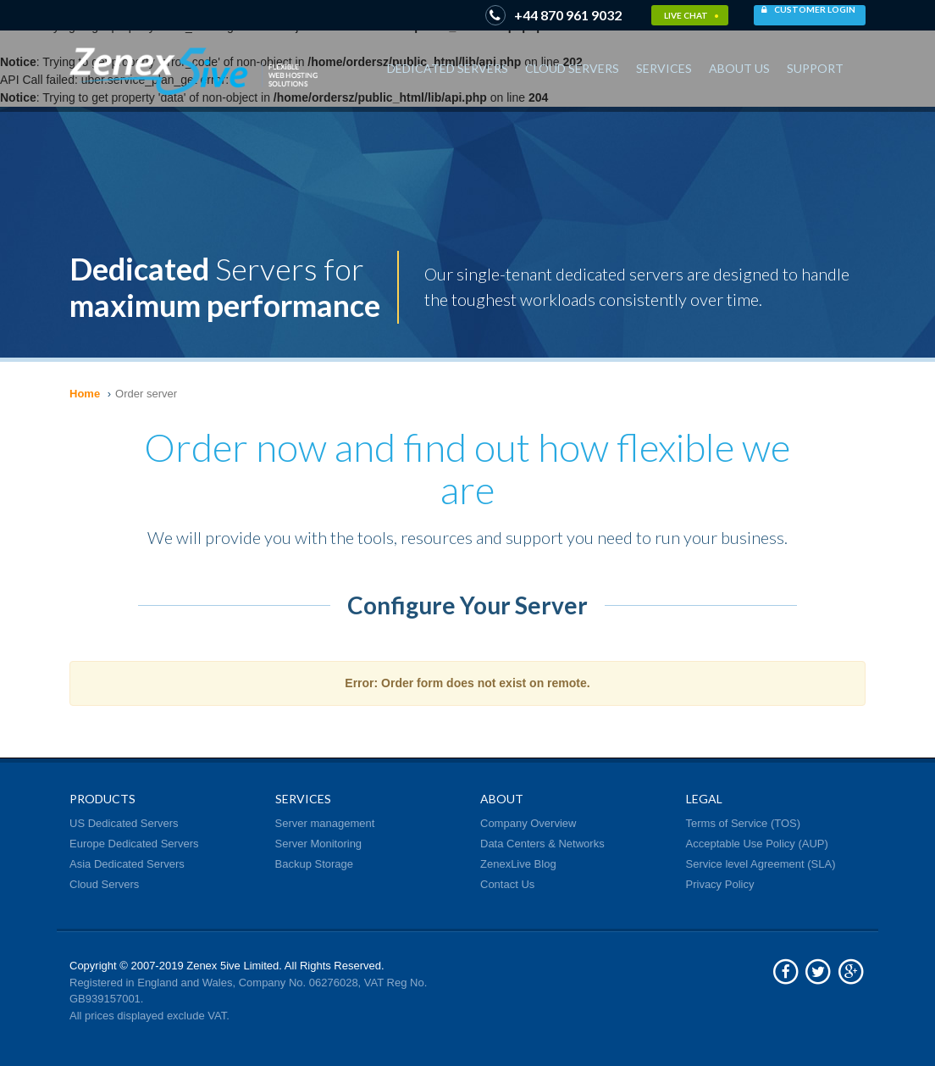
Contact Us (507, 884)
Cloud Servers (572, 68)
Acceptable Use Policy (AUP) (757, 843)
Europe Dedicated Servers (133, 843)
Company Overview (528, 823)
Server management (325, 823)
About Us (739, 68)
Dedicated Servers (447, 68)
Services (664, 68)
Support (815, 68)
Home (84, 393)
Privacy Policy (720, 884)
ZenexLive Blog (518, 864)
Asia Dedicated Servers (127, 864)
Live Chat (691, 15)
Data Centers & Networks (542, 843)
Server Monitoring (318, 843)
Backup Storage (314, 864)
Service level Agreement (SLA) (761, 864)
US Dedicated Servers (124, 823)
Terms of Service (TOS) (743, 823)
